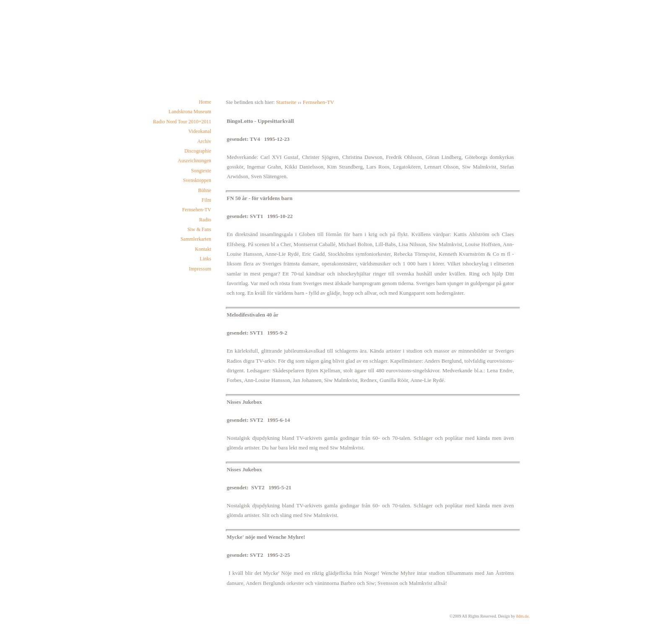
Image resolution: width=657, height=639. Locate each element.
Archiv (204, 141)
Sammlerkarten (196, 239)
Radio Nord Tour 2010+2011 (182, 122)
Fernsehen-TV (196, 210)
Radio (205, 220)
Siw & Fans (199, 229)
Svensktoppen (197, 180)
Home (205, 102)
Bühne (204, 190)
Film (206, 200)
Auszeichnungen (194, 161)
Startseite (286, 102)
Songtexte (201, 171)
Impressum (200, 269)
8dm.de (522, 616)
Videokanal (199, 131)
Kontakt (203, 249)
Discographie (197, 151)
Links (205, 259)
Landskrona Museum (189, 111)
